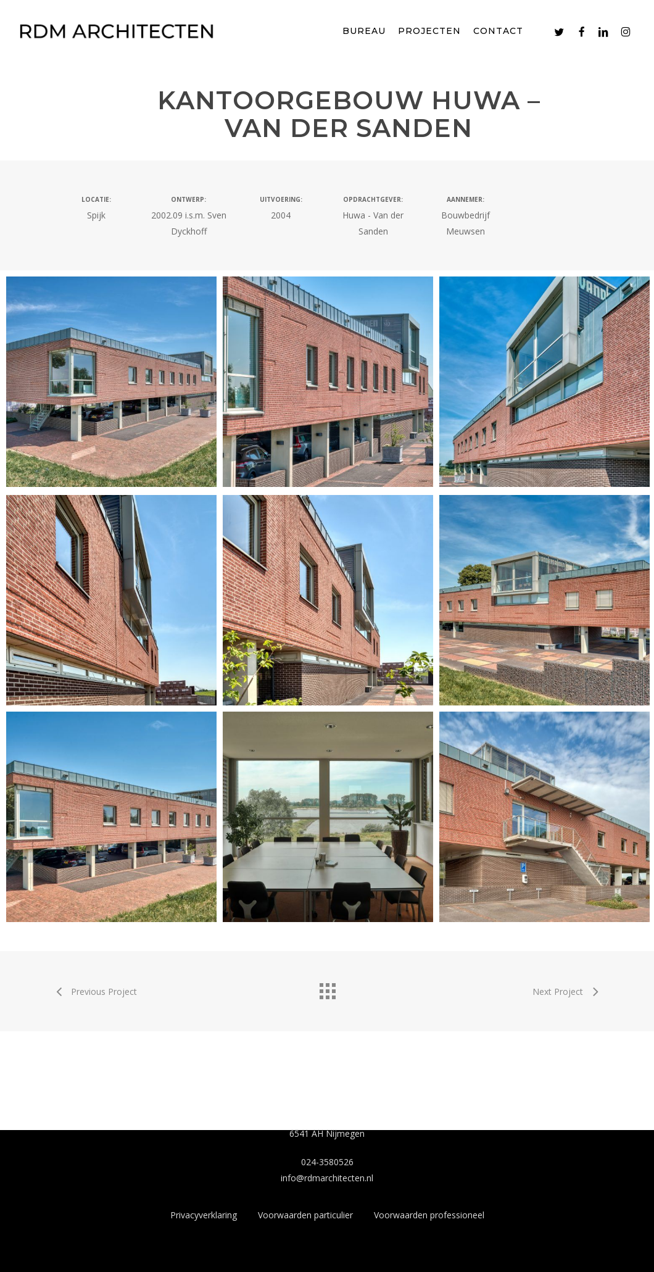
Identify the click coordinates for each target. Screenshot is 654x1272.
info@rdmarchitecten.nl (327, 1178)
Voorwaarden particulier (305, 1215)
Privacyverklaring (203, 1215)
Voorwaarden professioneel (429, 1215)
